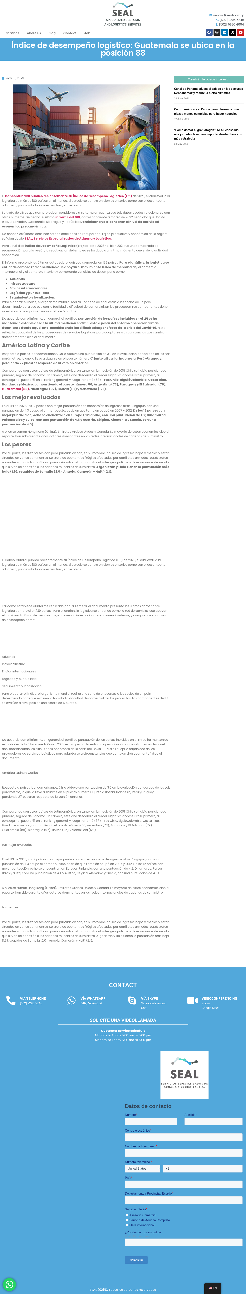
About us (34, 33)
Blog (52, 33)
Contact (69, 33)
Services (12, 33)
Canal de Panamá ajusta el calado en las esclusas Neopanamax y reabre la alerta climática (208, 91)
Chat (144, 1008)
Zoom (206, 1003)
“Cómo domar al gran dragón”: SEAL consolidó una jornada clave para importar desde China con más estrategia (208, 134)
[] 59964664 (91, 1003)
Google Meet (210, 1008)
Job (87, 33)
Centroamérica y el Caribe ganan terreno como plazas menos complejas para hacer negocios (206, 111)
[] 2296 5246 (31, 1003)
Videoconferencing (153, 1003)
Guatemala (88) (15, 389)
